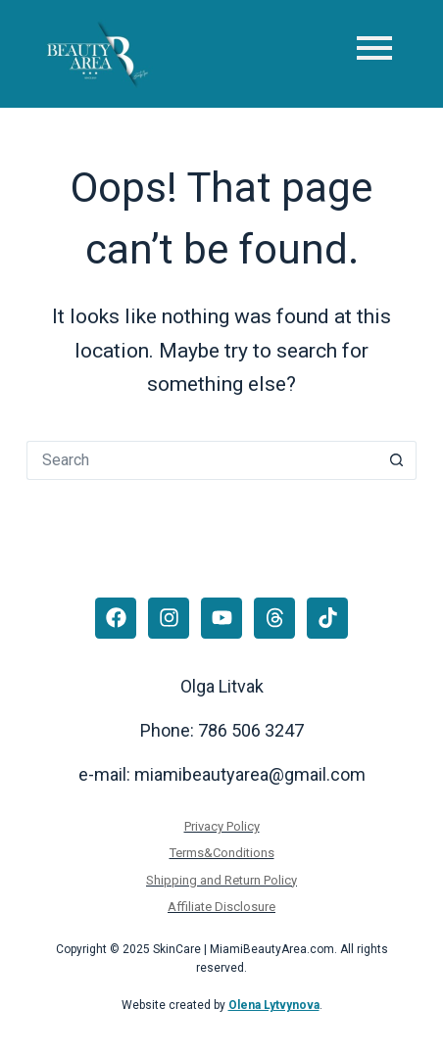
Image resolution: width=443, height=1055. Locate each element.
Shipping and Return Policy (221, 880)
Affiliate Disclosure (221, 906)
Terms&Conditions (222, 852)
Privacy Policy (222, 826)
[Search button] (397, 460)
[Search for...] (201, 460)
